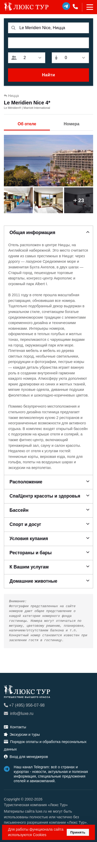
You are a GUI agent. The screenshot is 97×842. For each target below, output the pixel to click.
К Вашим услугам (29, 566)
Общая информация (32, 232)
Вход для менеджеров (26, 757)
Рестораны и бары (31, 552)
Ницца (11, 96)
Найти (48, 75)
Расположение (26, 481)
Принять (78, 832)
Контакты (15, 727)
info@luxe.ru (18, 713)
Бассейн (19, 510)
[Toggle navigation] (87, 7)
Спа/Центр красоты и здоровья (45, 496)
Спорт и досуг (25, 524)
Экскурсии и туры (22, 734)
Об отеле (27, 124)
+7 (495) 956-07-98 (24, 705)
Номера (71, 124)
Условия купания (29, 538)
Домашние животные (33, 581)
